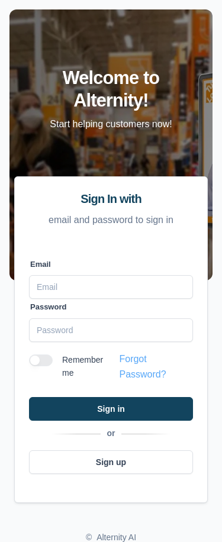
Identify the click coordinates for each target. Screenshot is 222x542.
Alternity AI (116, 537)
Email (40, 264)
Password (48, 306)
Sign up (111, 462)
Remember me (82, 366)
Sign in (111, 409)
